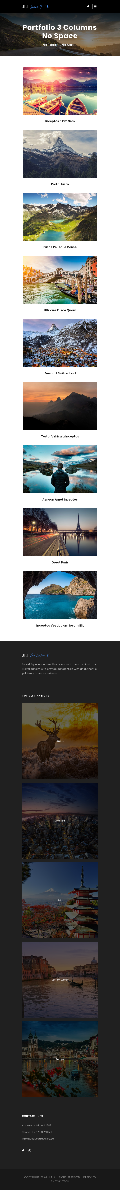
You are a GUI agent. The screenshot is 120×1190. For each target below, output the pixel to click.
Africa (60, 741)
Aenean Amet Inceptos (60, 499)
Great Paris (60, 562)
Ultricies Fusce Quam (60, 310)
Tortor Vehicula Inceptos (60, 436)
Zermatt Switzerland (60, 373)
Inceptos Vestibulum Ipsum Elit (60, 625)
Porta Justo (60, 184)
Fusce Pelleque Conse (60, 247)
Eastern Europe (60, 979)
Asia (60, 900)
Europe (60, 1059)
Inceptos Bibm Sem (60, 121)
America (60, 820)
